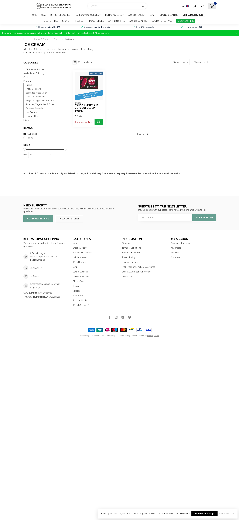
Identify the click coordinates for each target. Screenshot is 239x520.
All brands (32, 134)
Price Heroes (96, 21)
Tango (30, 138)
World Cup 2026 (138, 21)
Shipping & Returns (131, 252)
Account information (181, 243)
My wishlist (176, 252)
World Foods (136, 15)
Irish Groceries (113, 15)
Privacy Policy (128, 257)
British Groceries (60, 15)
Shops (65, 21)
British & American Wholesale (136, 272)
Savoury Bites (32, 116)
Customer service (162, 21)
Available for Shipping (33, 73)
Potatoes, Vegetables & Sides (40, 104)
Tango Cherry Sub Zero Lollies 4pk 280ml (86, 108)
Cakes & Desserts (34, 108)
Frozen (57, 39)
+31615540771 (36, 267)
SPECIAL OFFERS (186, 21)
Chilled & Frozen (193, 15)
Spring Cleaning (169, 15)
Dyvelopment (153, 335)
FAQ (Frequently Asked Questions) (138, 267)
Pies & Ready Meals (35, 96)
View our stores (69, 219)
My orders (176, 248)
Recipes (79, 21)
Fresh (26, 120)
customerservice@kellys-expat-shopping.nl (45, 285)
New (43, 15)
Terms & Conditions (131, 248)
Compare (175, 257)
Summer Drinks (116, 21)
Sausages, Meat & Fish (36, 93)
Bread (29, 85)
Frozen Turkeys (33, 89)
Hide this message (204, 513)
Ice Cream (69, 39)
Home (34, 15)
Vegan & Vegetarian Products (40, 100)
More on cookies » (227, 514)
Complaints (127, 276)
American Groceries (87, 15)
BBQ (152, 15)
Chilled (26, 77)
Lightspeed (132, 335)
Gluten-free (51, 21)
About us (126, 243)
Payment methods (130, 262)
